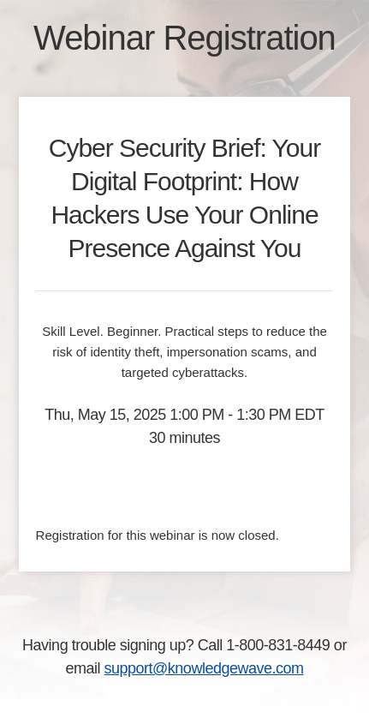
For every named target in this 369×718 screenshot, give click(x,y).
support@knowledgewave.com (204, 668)
